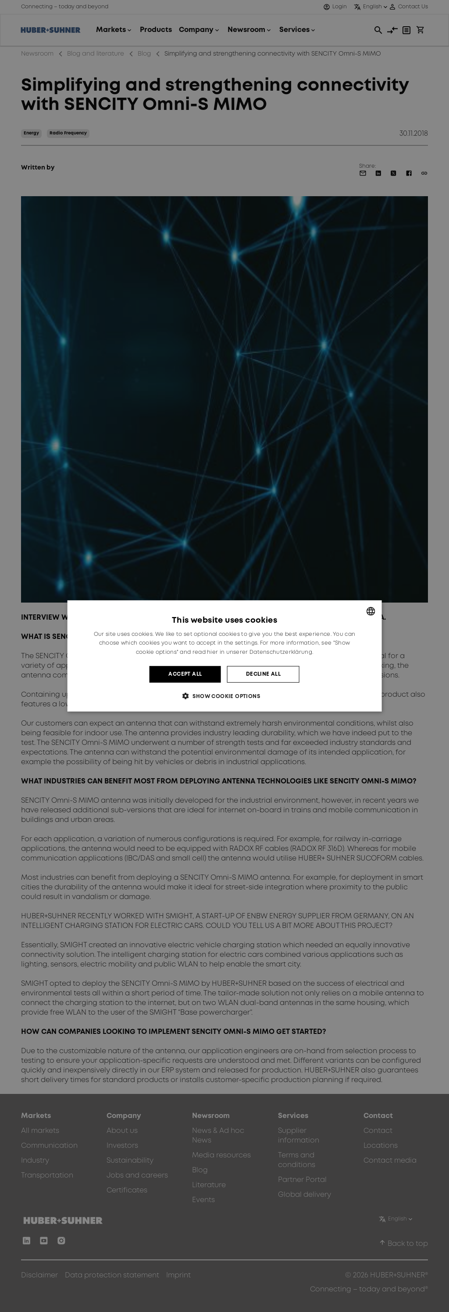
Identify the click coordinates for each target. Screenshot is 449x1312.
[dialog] (225, 656)
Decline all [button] (263, 674)
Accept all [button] (185, 674)
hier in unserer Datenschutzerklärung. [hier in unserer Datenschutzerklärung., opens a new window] (260, 652)
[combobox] (370, 611)
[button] (224, 696)
